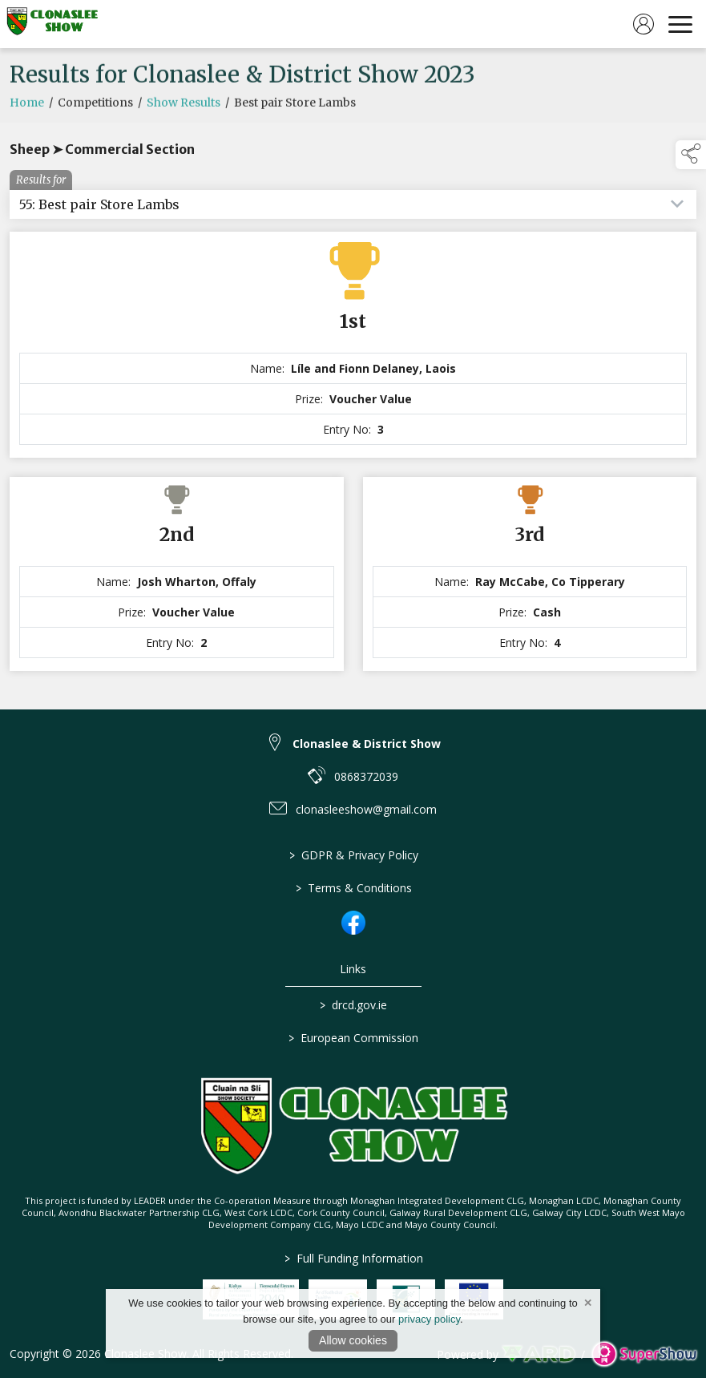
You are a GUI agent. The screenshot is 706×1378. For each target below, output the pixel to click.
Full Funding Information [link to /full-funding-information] (353, 1258)
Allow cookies (353, 1340)
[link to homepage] (52, 24)
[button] (691, 154)
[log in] (643, 24)
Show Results (183, 114)
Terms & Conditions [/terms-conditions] (353, 888)
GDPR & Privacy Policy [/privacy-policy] (353, 855)
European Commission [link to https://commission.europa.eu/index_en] (353, 1037)
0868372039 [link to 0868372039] (366, 776)
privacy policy (429, 1319)
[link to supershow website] (643, 1354)
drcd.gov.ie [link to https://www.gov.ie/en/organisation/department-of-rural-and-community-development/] (353, 1005)
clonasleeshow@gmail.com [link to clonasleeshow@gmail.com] (366, 809)
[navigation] (680, 24)
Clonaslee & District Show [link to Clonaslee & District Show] (366, 743)
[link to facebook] (353, 923)
